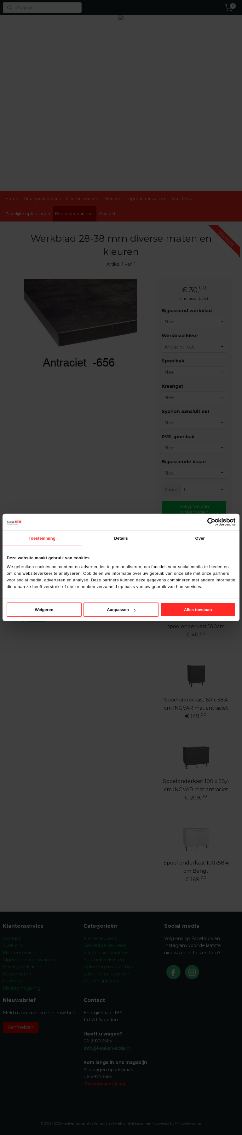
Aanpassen (121, 609)
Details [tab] (121, 538)
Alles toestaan (198, 609)
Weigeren (44, 609)
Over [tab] (200, 538)
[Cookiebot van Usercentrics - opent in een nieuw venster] (207, 522)
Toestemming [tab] (42, 538)
